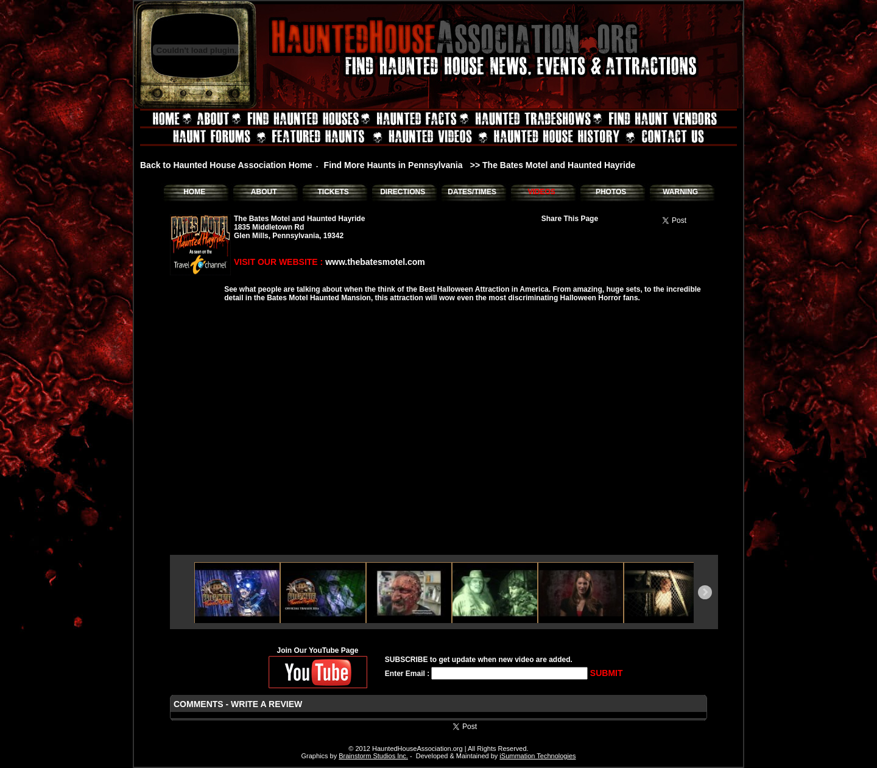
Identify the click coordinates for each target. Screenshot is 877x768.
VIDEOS (541, 192)
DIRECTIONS (402, 192)
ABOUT (264, 192)
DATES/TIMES (472, 192)
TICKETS (332, 192)
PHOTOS (611, 192)
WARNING (680, 192)
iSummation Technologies (537, 755)
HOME (194, 192)
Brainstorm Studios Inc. (373, 755)
